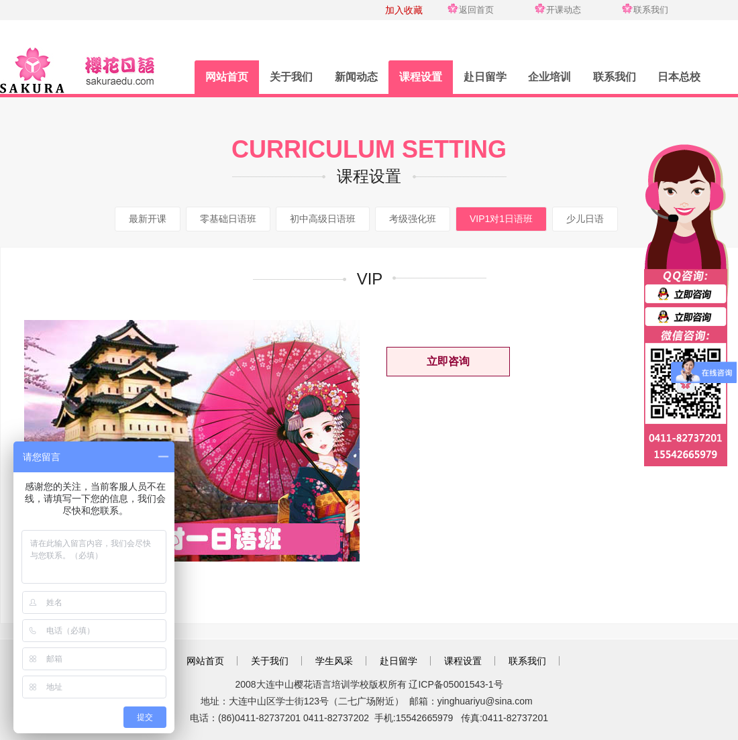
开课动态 (563, 10)
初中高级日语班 (323, 218)
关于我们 (291, 77)
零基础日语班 (228, 218)
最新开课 (147, 218)
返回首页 (476, 10)
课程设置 (420, 77)
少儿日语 (585, 218)
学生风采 (334, 660)
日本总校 (678, 77)
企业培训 (549, 77)
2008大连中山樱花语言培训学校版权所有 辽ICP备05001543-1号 (369, 684)
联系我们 (650, 10)
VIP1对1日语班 (501, 218)
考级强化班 (412, 218)
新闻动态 (356, 77)
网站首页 (226, 77)
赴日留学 (485, 77)
